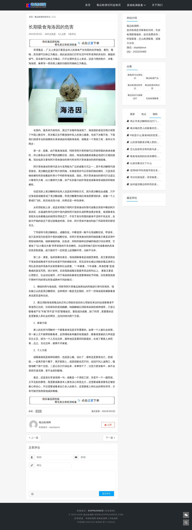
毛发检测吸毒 (152, 98)
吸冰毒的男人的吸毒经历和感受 (144, 128)
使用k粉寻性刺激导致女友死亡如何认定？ (144, 170)
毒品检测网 (89, 514)
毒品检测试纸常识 (42, 17)
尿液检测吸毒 (135, 5)
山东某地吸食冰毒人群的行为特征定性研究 (144, 142)
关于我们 (157, 5)
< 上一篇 (33, 437)
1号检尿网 (113, 518)
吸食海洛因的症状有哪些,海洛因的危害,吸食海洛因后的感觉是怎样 (144, 156)
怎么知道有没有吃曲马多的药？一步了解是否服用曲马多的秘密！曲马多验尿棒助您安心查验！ (144, 149)
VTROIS (111, 522)
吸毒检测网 (102, 518)
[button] (108, 424)
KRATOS (90, 522)
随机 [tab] (155, 114)
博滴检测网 (90, 518)
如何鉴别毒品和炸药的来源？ (144, 184)
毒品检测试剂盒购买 (109, 5)
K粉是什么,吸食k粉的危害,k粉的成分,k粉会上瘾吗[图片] (144, 135)
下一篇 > (110, 437)
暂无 (38, 411)
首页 (88, 5)
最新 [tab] (132, 114)
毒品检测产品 (152, 78)
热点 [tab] (143, 114)
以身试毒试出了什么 (139, 163)
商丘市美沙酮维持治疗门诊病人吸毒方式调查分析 (144, 121)
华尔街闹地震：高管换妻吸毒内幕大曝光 (144, 177)
